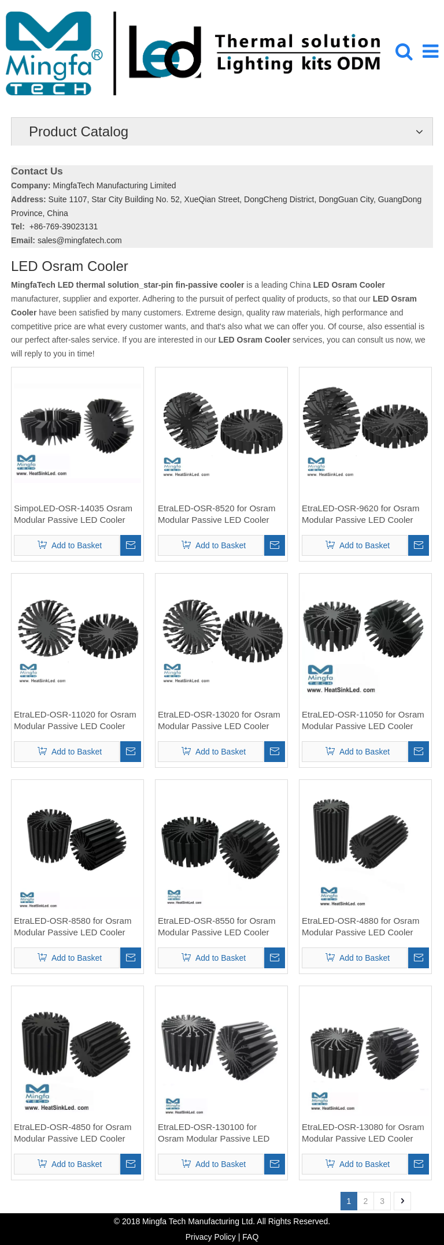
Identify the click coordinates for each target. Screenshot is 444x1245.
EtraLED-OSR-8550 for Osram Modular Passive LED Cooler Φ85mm (216, 927)
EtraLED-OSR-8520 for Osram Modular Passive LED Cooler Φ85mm (216, 514)
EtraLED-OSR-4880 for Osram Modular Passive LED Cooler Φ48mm (360, 927)
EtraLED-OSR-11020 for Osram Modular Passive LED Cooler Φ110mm (75, 720)
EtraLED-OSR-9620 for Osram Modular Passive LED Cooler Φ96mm (360, 514)
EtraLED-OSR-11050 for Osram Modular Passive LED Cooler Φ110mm (363, 720)
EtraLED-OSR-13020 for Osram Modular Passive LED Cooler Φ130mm (219, 720)
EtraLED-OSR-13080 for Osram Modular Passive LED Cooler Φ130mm (363, 1133)
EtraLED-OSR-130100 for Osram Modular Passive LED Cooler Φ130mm (213, 1133)
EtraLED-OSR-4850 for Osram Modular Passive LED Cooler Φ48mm (72, 1133)
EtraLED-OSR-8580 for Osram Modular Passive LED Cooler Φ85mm (72, 927)
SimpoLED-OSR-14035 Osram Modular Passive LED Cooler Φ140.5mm (73, 514)
